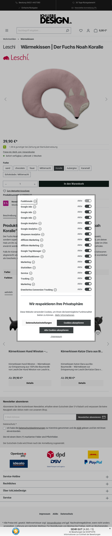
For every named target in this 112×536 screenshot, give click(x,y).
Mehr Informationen (64, 315)
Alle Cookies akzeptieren (56, 330)
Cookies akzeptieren (74, 323)
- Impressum (56, 336)
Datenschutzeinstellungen (39, 323)
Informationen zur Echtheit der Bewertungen (82, 534)
